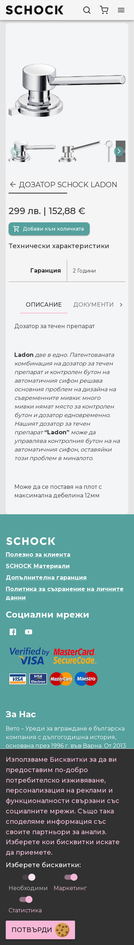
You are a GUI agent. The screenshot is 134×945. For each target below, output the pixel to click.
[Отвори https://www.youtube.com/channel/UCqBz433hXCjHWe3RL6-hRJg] (28, 632)
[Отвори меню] (121, 10)
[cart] (104, 10)
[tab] (44, 304)
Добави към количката (48, 228)
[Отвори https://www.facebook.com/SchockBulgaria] (13, 632)
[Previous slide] (15, 151)
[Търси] (87, 10)
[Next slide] (119, 151)
